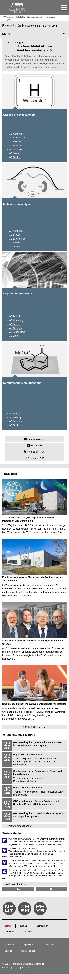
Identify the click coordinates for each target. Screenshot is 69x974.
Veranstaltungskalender (19, 826)
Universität (9, 932)
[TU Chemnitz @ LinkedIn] (18, 889)
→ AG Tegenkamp (15, 332)
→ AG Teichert (13, 157)
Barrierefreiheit (28, 951)
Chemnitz (28, 932)
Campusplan (42, 926)
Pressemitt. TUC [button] (34, 458)
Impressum (28, 945)
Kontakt (23, 926)
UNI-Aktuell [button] (34, 445)
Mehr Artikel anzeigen (36, 727)
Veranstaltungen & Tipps (18, 734)
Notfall (7, 926)
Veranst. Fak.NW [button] (34, 439)
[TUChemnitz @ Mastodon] (51, 889)
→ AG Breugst (13, 234)
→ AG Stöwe (13, 153)
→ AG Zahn (12, 336)
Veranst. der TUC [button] (34, 451)
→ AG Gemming (14, 320)
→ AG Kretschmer (15, 137)
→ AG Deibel (13, 316)
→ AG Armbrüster (15, 133)
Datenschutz (48, 945)
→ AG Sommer (14, 149)
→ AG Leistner (13, 141)
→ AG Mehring (14, 145)
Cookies (8, 951)
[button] (60, 7)
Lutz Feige (7, 967)
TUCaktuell (9, 473)
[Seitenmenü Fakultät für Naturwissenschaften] (34, 34)
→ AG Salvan (13, 324)
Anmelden (9, 945)
